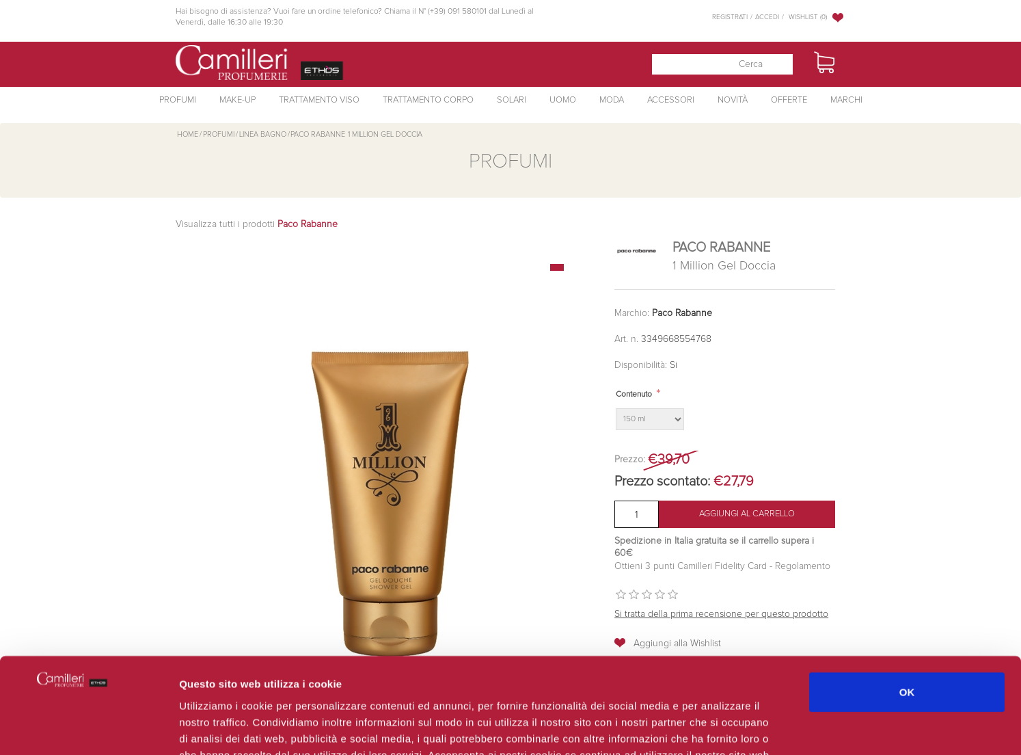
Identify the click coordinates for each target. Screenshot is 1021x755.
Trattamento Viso (319, 100)
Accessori (670, 100)
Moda (611, 100)
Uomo (562, 100)
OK (907, 609)
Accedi (767, 17)
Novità (733, 100)
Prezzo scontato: (662, 481)
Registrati (730, 17)
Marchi (846, 100)
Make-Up (237, 100)
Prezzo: (629, 459)
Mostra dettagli (726, 728)
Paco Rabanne (682, 313)
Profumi (177, 100)
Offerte (789, 100)
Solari (511, 100)
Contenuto (634, 394)
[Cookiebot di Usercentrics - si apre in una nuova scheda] (88, 728)
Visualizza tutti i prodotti (257, 224)
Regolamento (801, 566)
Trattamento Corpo (428, 100)
